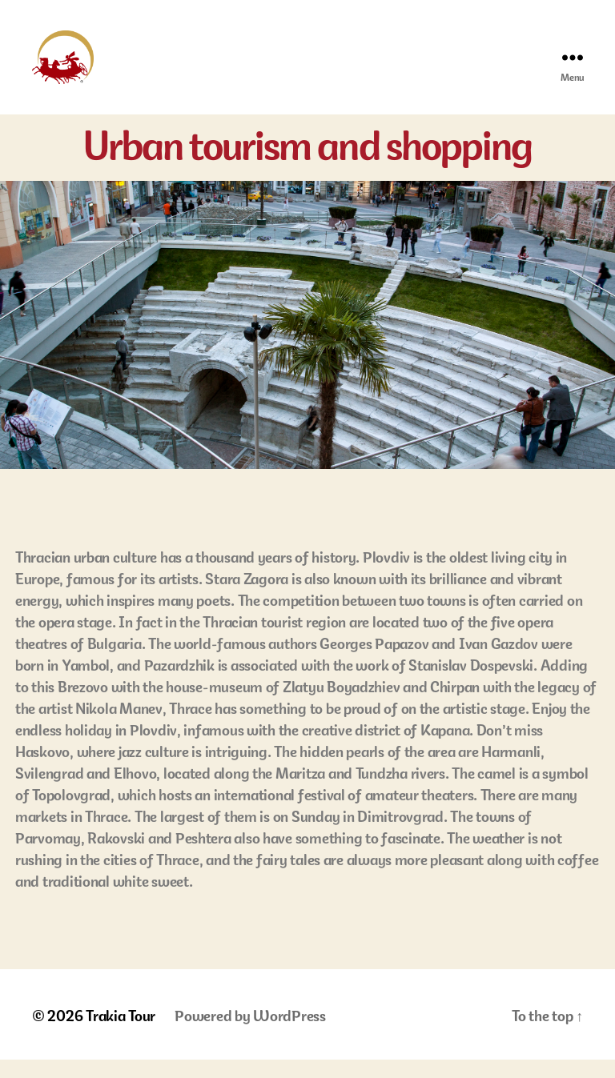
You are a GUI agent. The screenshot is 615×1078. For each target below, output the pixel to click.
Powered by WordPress (250, 1032)
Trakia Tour (120, 1032)
